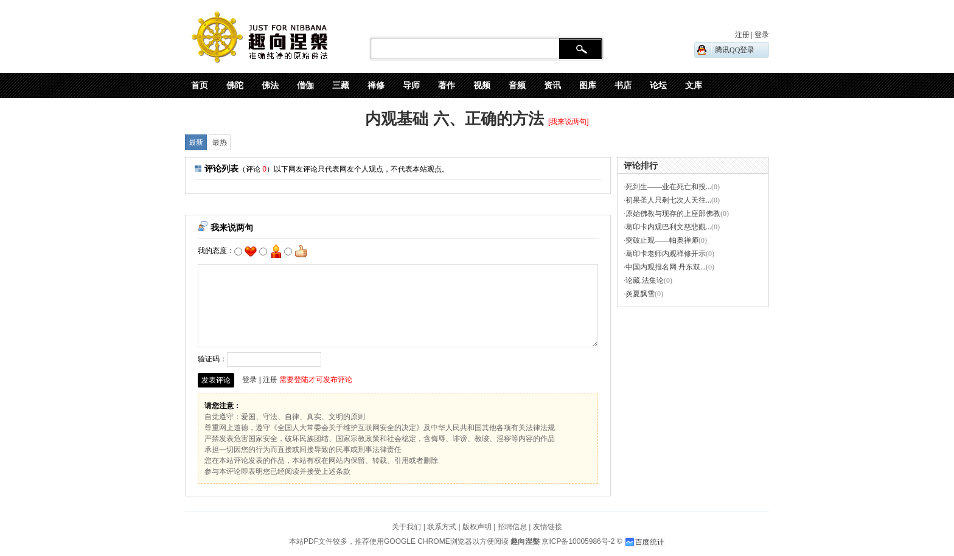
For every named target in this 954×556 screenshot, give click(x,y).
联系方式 (441, 527)
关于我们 (406, 527)
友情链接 (547, 527)
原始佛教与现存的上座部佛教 (672, 213)
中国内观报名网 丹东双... (665, 267)
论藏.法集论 (644, 280)
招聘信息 (512, 527)
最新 (196, 142)
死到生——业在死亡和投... (668, 186)
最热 (219, 142)
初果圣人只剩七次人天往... (668, 200)
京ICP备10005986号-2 (578, 541)
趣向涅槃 (524, 541)
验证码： (259, 359)
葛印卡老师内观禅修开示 (665, 253)
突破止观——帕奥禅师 (661, 240)
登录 (249, 379)
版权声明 (477, 527)
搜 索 (580, 49)
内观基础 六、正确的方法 (454, 118)
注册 (270, 379)
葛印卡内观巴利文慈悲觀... (668, 227)
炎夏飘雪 (640, 294)
